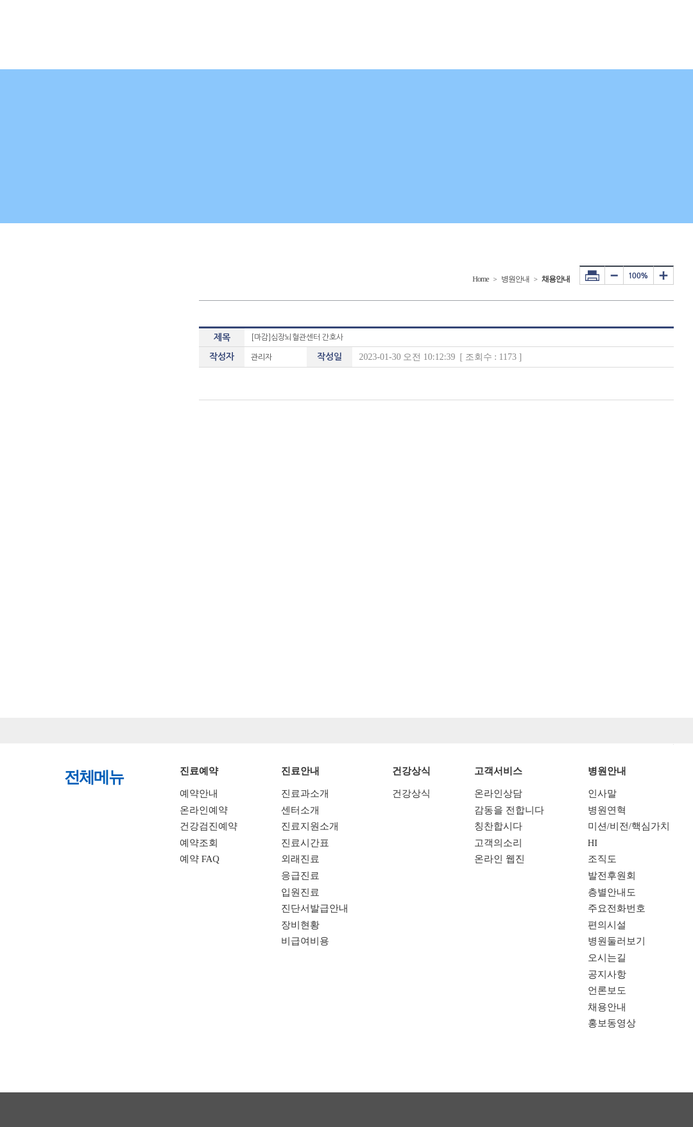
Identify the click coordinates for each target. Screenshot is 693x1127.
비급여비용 (305, 941)
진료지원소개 (310, 826)
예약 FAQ (199, 859)
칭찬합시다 (498, 826)
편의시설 (607, 925)
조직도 (602, 859)
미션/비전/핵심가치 (629, 826)
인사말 (602, 793)
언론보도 (607, 990)
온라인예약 (204, 810)
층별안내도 (612, 892)
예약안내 (199, 793)
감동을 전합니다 (509, 810)
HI (592, 843)
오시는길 (607, 958)
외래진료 (300, 859)
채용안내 (607, 1007)
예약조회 (199, 843)
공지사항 (607, 974)
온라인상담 (498, 793)
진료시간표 (305, 843)
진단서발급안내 (314, 908)
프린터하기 (592, 275)
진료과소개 (305, 793)
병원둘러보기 (617, 941)
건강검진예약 (208, 826)
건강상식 (411, 793)
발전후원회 (612, 875)
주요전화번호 (617, 908)
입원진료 (300, 892)
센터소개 (300, 810)
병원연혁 (607, 810)
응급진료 (300, 875)
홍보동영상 (612, 1023)
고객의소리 (498, 843)
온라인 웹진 (499, 859)
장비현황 (300, 925)
